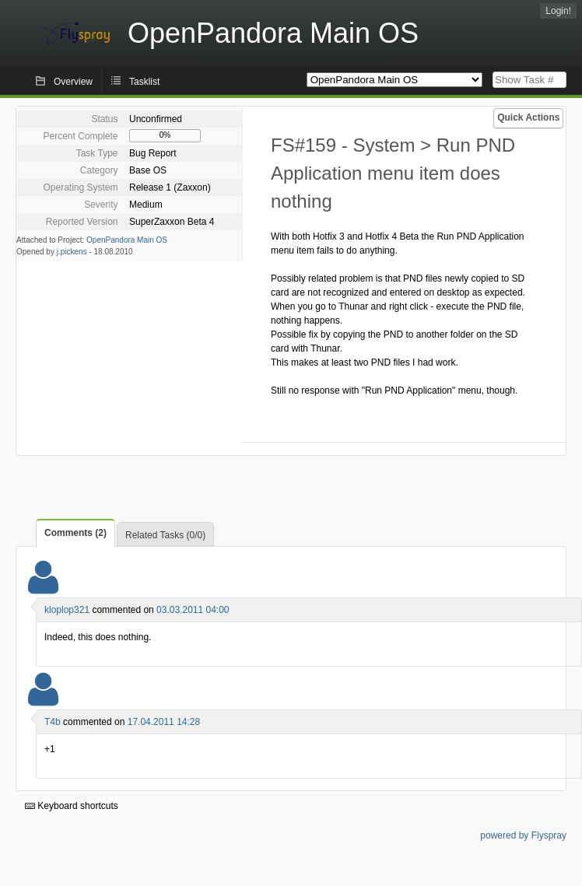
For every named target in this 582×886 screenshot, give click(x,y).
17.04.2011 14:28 (164, 721)
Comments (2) (75, 532)
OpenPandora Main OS (126, 240)
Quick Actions (528, 117)
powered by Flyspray (523, 835)
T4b (52, 721)
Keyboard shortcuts (71, 805)
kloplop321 (66, 609)
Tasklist (144, 81)
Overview (73, 81)
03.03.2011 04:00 (192, 609)
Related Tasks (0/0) (165, 535)
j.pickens (72, 251)
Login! (558, 10)
